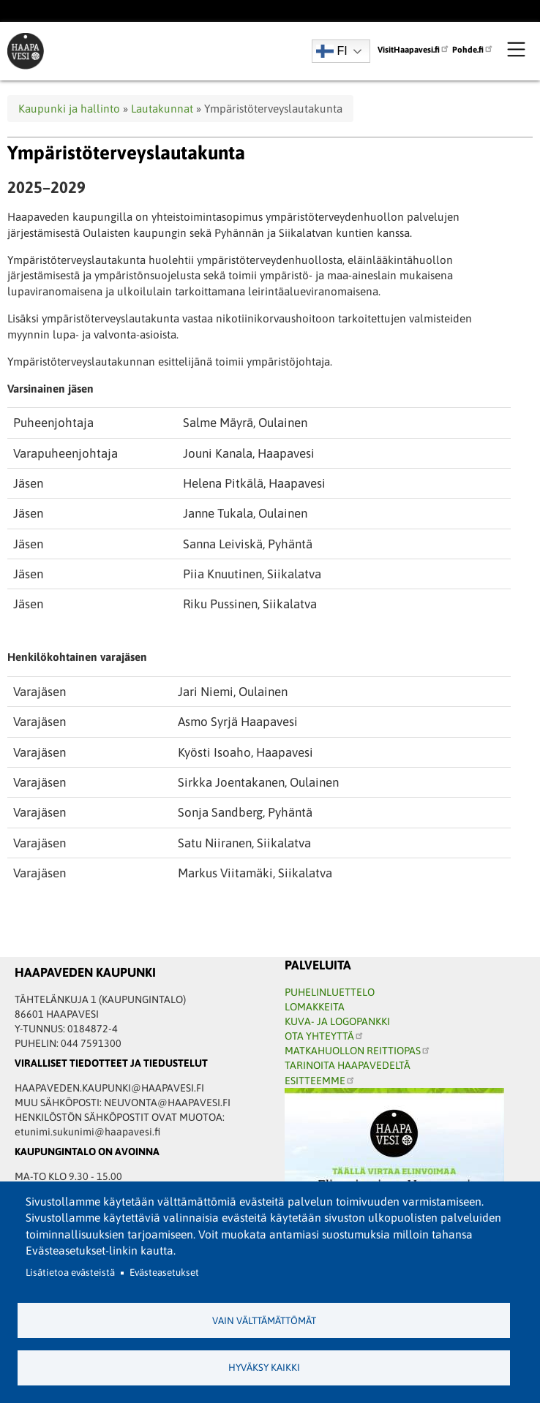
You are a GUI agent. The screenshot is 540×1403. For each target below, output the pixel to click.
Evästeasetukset (164, 1272)
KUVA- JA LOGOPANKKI (337, 1021)
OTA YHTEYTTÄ (324, 1036)
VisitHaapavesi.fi (414, 49)
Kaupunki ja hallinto (69, 108)
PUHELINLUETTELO (330, 992)
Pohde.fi (473, 49)
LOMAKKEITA (315, 1007)
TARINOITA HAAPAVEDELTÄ (347, 1065)
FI (332, 51)
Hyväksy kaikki (264, 1367)
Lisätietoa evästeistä (70, 1272)
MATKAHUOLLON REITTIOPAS (358, 1050)
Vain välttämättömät (264, 1320)
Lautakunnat (162, 108)
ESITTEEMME (320, 1080)
